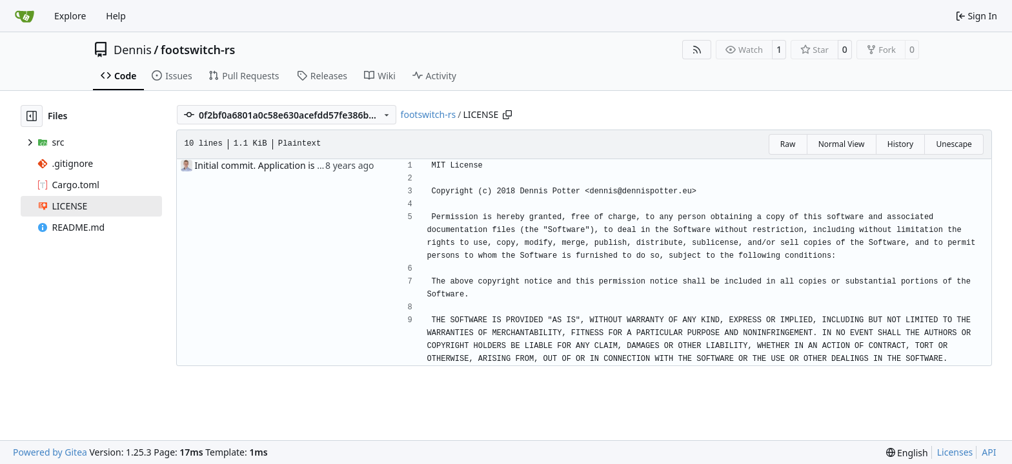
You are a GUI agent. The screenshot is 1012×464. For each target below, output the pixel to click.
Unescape (953, 144)
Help (116, 16)
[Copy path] (507, 114)
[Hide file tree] (32, 116)
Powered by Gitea (50, 452)
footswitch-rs (198, 49)
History (900, 144)
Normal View (841, 144)
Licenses (955, 452)
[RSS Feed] (697, 49)
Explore (70, 16)
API (989, 452)
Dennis (133, 49)
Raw (788, 144)
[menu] (907, 453)
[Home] (24, 16)
